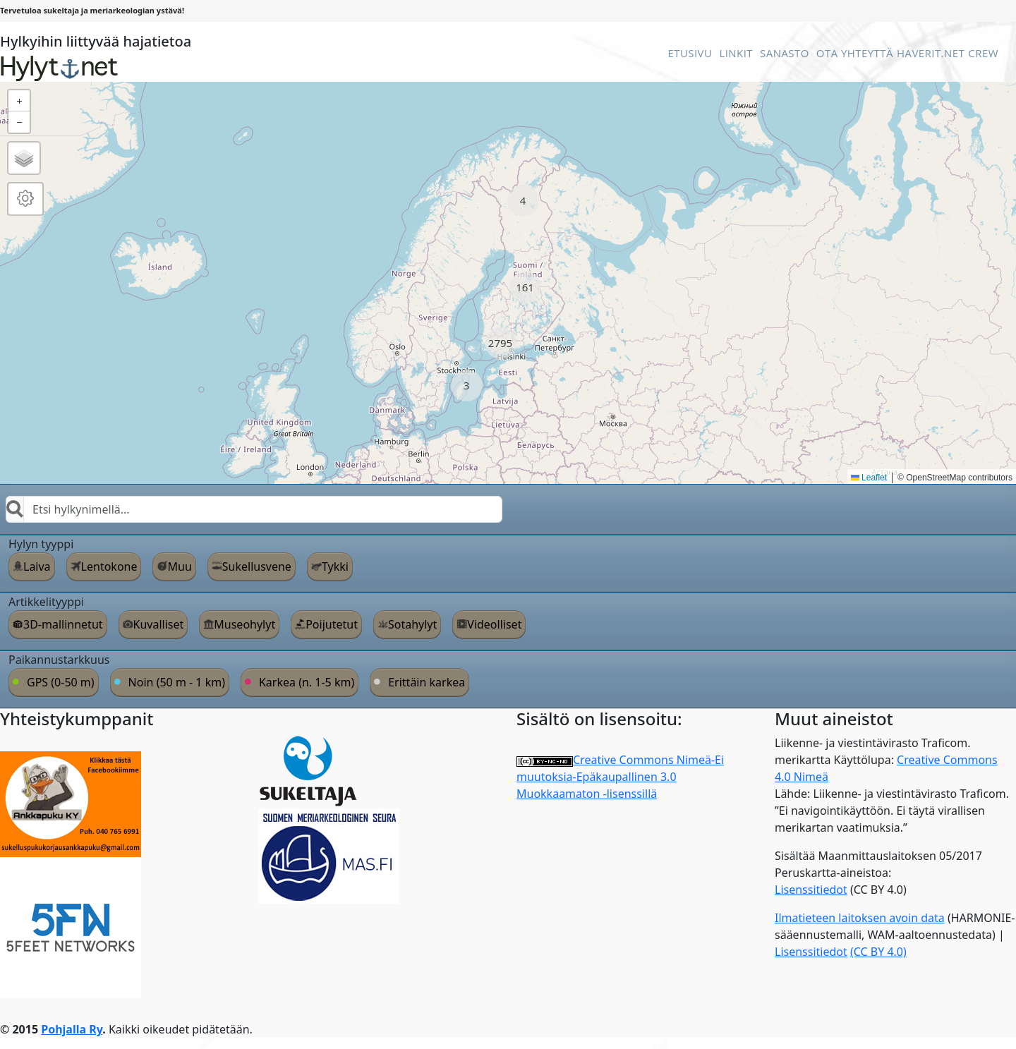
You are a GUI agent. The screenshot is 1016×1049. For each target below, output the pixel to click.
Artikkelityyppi (46, 602)
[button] (523, 201)
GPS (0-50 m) (61, 682)
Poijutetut (332, 624)
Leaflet (869, 478)
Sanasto (784, 53)
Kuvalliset (158, 624)
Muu (179, 566)
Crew (983, 53)
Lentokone (109, 566)
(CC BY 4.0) (878, 951)
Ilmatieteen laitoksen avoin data (860, 918)
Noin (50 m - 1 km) (176, 682)
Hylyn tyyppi (40, 544)
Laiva (37, 566)
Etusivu (689, 53)
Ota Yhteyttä (854, 53)
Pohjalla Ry (71, 1029)
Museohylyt (244, 624)
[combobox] (254, 509)
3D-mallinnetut (63, 624)
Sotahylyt (412, 624)
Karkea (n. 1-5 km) (306, 682)
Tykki (335, 566)
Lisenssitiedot (811, 889)
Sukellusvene (256, 566)
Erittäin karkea (426, 682)
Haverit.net (930, 53)
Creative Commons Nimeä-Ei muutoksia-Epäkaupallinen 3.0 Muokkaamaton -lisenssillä (620, 776)
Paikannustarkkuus (59, 659)
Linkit (736, 53)
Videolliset (494, 624)
